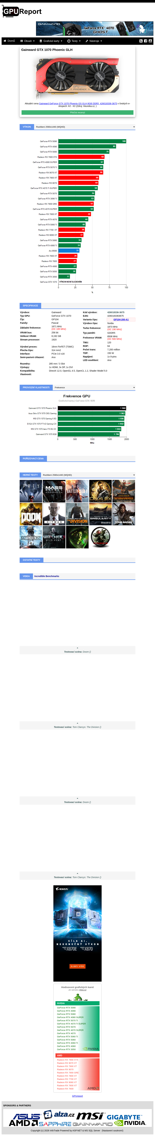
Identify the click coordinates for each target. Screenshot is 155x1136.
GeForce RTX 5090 (66, 1007)
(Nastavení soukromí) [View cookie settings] (112, 1130)
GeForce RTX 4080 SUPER (70, 1017)
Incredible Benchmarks (46, 576)
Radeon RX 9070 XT (67, 1063)
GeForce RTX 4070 (66, 1033)
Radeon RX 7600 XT (67, 1085)
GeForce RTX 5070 (66, 1027)
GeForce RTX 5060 (66, 1040)
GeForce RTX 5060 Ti (67, 1036)
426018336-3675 (115, 312)
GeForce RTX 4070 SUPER (70, 1030)
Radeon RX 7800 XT (67, 1076)
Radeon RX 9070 (65, 1069)
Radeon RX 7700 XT (67, 1079)
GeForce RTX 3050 (66, 1049)
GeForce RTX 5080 (66, 1014)
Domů (10, 40)
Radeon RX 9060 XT (67, 1082)
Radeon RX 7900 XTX (67, 1060)
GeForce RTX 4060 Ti (67, 1043)
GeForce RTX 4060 (66, 1046)
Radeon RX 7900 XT (67, 1066)
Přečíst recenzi (77, 112)
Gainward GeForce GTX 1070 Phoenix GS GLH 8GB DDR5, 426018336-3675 (78, 103)
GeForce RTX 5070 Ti (67, 1020)
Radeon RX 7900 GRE (68, 1072)
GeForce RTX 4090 (66, 1011)
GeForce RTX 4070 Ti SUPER (71, 1024)
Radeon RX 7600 (65, 1089)
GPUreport (77, 1096)
